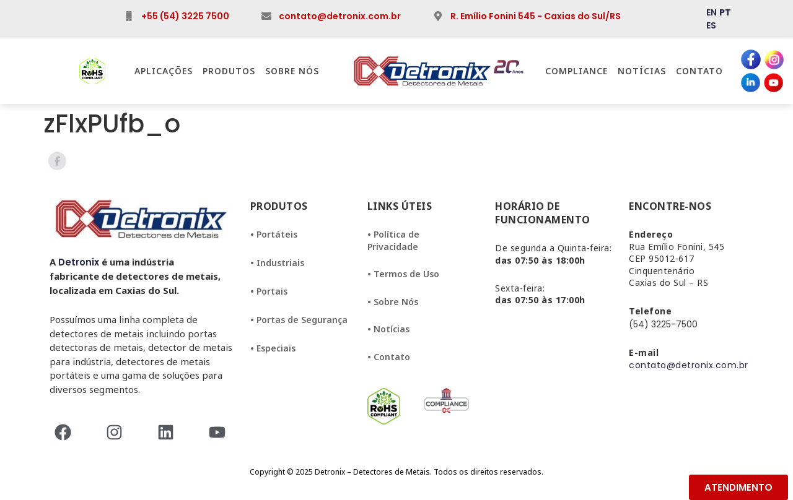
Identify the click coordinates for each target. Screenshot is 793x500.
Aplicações (163, 71)
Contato (699, 71)
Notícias (642, 71)
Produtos (229, 71)
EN (711, 12)
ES (711, 25)
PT (725, 12)
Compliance (576, 71)
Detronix (78, 262)
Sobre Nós (292, 71)
